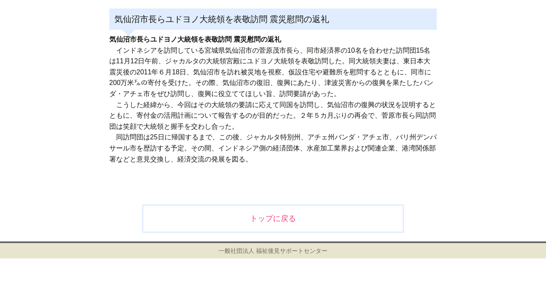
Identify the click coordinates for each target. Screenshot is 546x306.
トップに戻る (273, 218)
